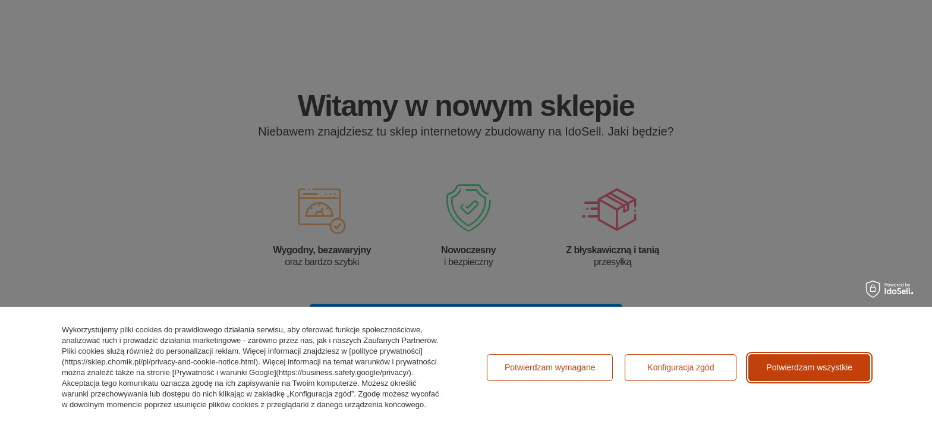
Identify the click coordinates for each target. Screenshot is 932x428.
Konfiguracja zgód (680, 367)
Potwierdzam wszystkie (809, 367)
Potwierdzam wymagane (550, 367)
